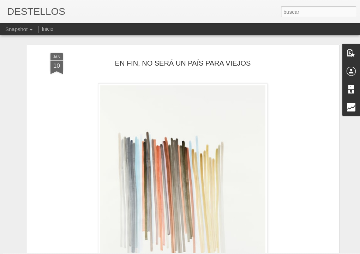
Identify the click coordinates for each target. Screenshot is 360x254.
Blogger (207, 250)
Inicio (47, 29)
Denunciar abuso (231, 250)
